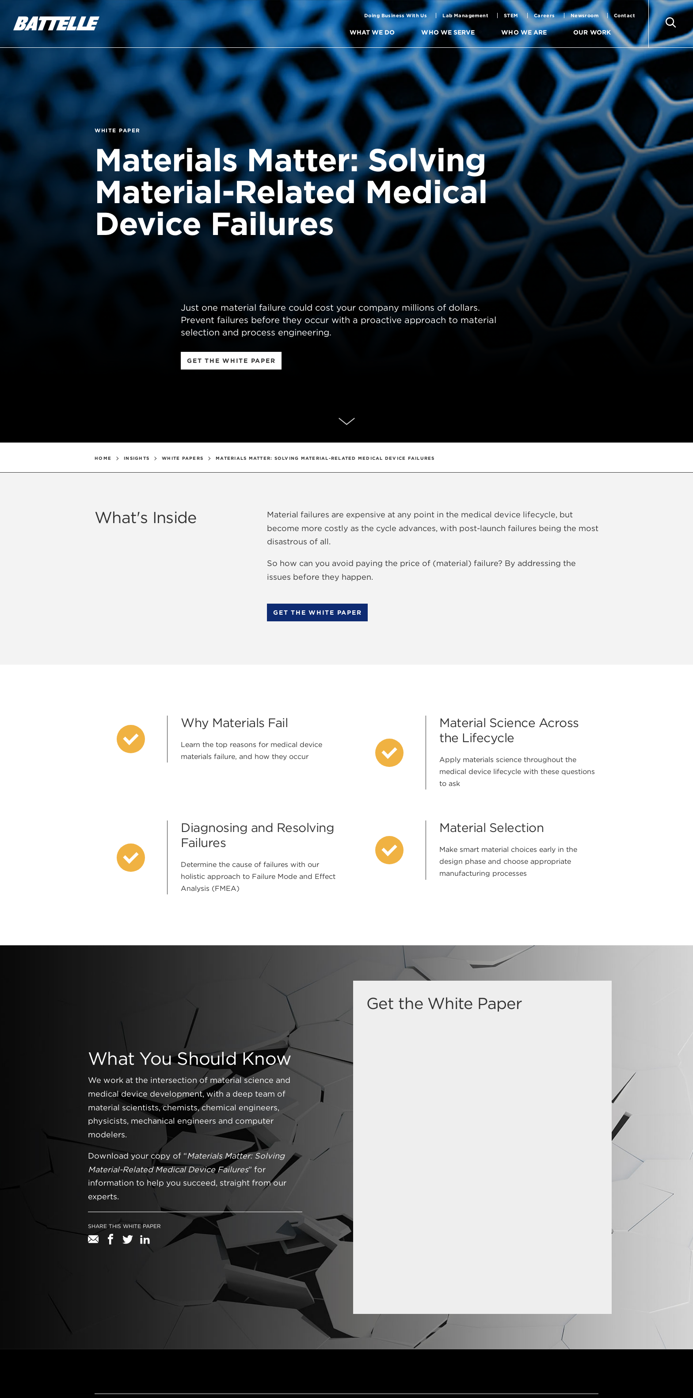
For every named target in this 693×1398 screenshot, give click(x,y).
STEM (511, 15)
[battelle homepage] (56, 23)
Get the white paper (231, 360)
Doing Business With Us (395, 15)
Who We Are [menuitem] (524, 32)
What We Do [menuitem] (373, 32)
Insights (136, 458)
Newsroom (584, 15)
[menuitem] (409, 32)
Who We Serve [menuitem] (449, 32)
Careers (544, 15)
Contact (624, 15)
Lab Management (465, 15)
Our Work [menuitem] (592, 32)
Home (103, 458)
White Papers (182, 458)
